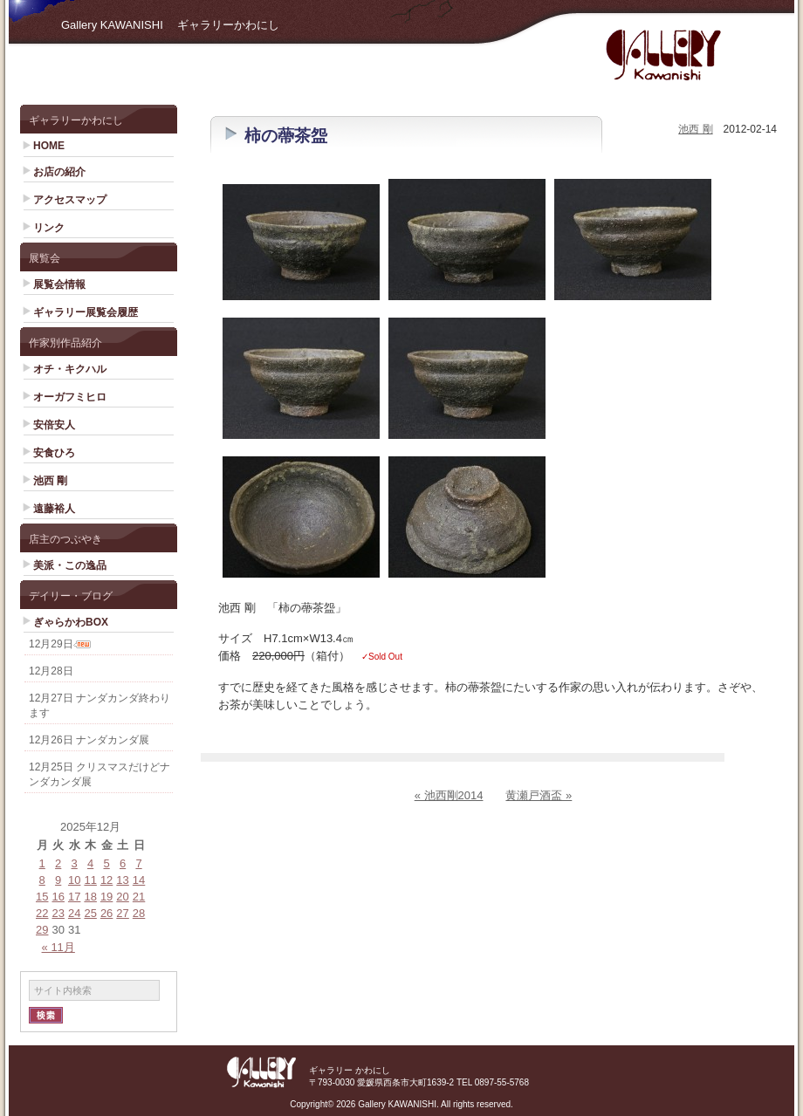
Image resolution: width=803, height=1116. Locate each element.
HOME (49, 146)
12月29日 (51, 644)
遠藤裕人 (54, 509)
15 (42, 896)
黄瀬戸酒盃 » (538, 795)
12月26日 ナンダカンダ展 (89, 740)
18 (90, 896)
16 (57, 896)
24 (74, 913)
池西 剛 (50, 481)
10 (74, 880)
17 (74, 896)
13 (122, 880)
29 (42, 929)
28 (139, 913)
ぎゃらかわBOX (70, 622)
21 (139, 896)
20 (122, 896)
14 (139, 880)
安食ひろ (54, 453)
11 (90, 880)
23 (57, 913)
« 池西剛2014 (449, 795)
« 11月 (58, 947)
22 (42, 913)
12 (106, 880)
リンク (49, 228)
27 (122, 913)
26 (106, 913)
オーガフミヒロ (69, 397)
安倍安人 (54, 425)
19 (106, 896)
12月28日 (51, 671)
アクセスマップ (69, 200)
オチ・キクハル (69, 369)
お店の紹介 (59, 172)
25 (90, 913)
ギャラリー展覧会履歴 (85, 312)
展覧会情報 (59, 284)
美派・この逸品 (69, 565)
